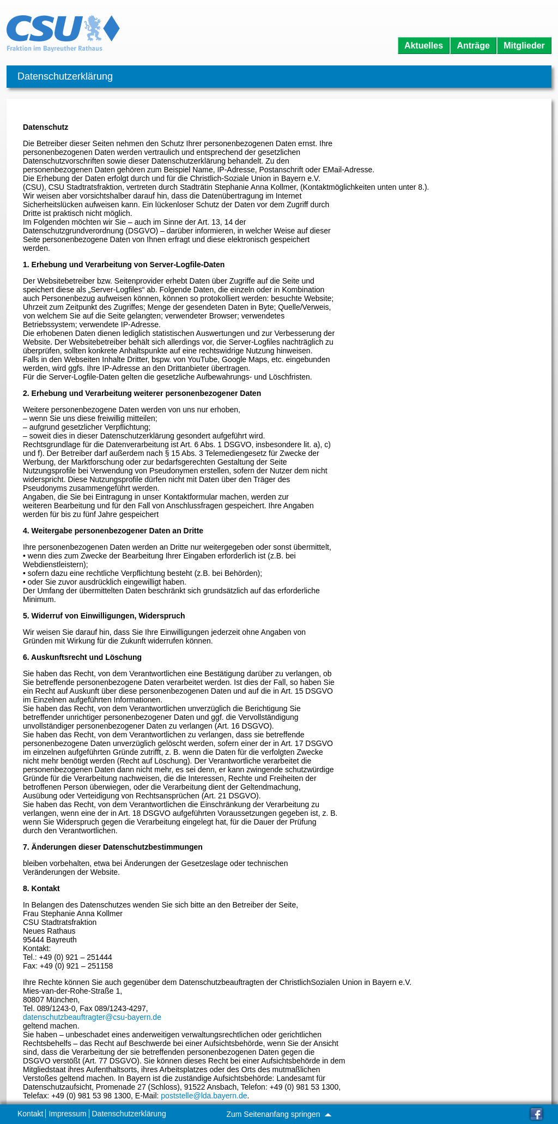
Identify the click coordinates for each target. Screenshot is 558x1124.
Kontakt (30, 1113)
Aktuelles (423, 45)
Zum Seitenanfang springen (278, 1114)
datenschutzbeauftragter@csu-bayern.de (92, 1017)
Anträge (473, 45)
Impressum (67, 1113)
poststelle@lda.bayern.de (204, 1095)
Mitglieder (524, 45)
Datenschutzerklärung (129, 1113)
